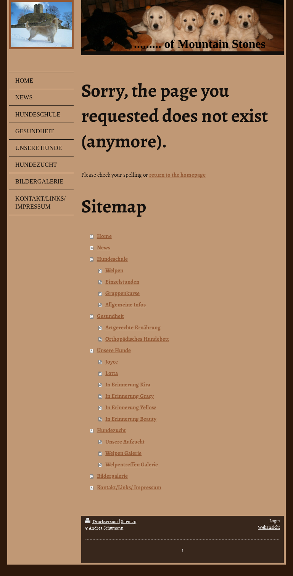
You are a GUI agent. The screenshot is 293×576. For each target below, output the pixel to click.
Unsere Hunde (114, 350)
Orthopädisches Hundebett (137, 339)
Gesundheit (110, 316)
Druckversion (102, 521)
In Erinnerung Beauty (130, 419)
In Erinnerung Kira (127, 384)
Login (274, 520)
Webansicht (269, 527)
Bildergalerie (112, 476)
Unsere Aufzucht (125, 441)
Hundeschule (112, 259)
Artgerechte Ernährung (133, 327)
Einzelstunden (122, 282)
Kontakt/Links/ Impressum (129, 487)
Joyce (111, 361)
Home (104, 236)
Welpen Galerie (123, 453)
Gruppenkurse (122, 293)
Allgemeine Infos (125, 304)
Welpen (114, 270)
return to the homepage (177, 175)
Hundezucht (111, 430)
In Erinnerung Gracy (129, 396)
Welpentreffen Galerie (131, 464)
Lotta (111, 373)
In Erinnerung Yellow (130, 407)
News (103, 247)
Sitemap (128, 521)
